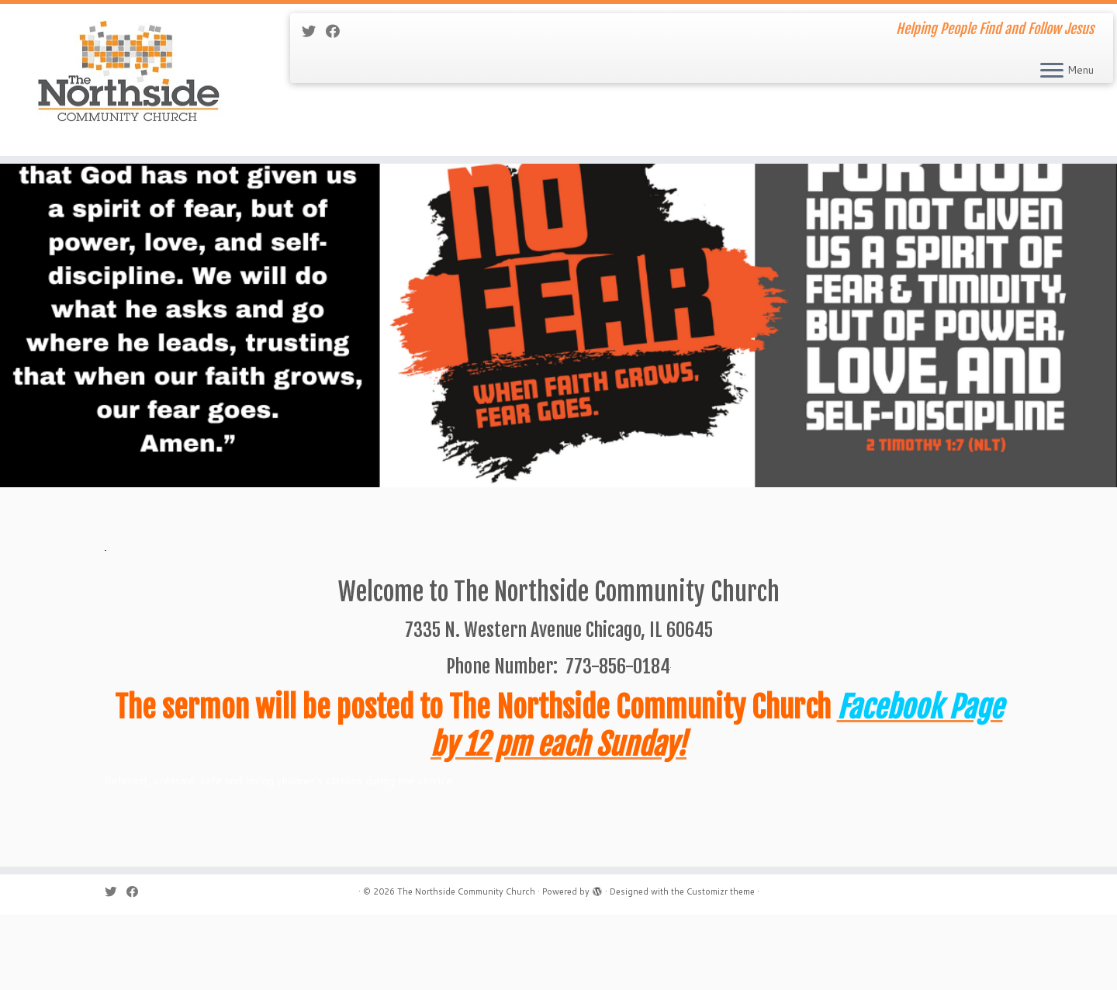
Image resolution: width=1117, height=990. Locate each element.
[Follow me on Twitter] (314, 31)
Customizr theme (720, 967)
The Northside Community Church (466, 967)
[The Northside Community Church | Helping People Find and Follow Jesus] (129, 85)
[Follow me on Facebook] (338, 31)
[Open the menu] (1051, 71)
